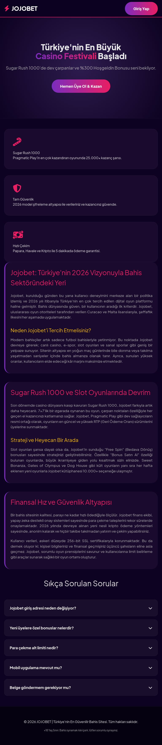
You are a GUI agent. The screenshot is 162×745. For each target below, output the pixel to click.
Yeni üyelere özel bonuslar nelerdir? (81, 627)
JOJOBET (21, 8)
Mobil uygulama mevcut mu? (81, 667)
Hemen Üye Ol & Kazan (81, 86)
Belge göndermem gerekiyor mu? (81, 687)
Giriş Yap (141, 8)
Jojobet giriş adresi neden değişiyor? (81, 608)
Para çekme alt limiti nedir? (81, 647)
